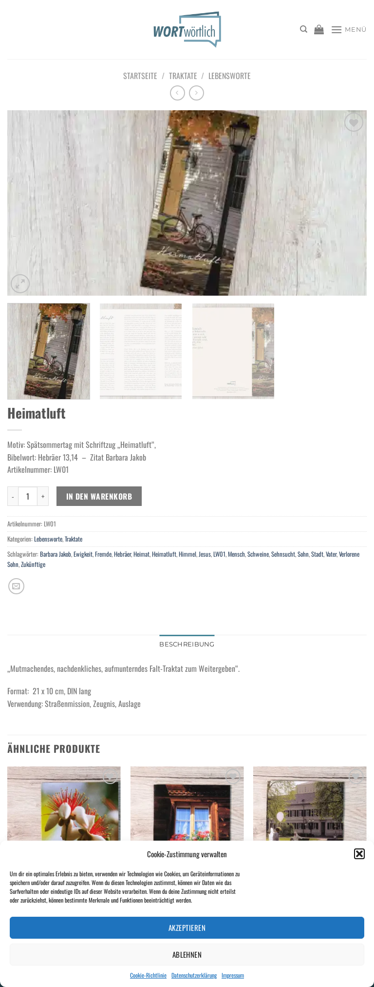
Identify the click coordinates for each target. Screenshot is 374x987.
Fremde (103, 554)
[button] (359, 854)
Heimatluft (164, 554)
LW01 (219, 554)
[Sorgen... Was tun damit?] (310, 834)
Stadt (317, 554)
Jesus (205, 554)
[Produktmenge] (27, 496)
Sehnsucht (283, 554)
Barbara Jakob (55, 554)
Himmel (187, 554)
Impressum (233, 975)
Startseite (140, 75)
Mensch (236, 554)
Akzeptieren (187, 927)
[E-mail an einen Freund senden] (16, 586)
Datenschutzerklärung (194, 975)
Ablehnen (187, 954)
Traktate (183, 75)
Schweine (258, 554)
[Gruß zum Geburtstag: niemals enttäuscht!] (64, 834)
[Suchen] (303, 29)
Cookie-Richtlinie (148, 975)
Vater (331, 554)
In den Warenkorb (99, 496)
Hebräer (122, 554)
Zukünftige (33, 564)
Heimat (141, 554)
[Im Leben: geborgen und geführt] (186, 834)
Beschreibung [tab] (186, 644)
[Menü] (349, 29)
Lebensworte (229, 75)
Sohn (303, 554)
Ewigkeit (83, 554)
